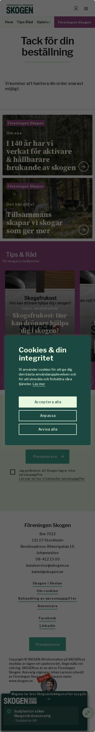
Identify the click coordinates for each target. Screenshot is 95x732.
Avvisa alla (48, 429)
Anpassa (47, 415)
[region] (47, 366)
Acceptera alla (47, 402)
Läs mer (39, 384)
